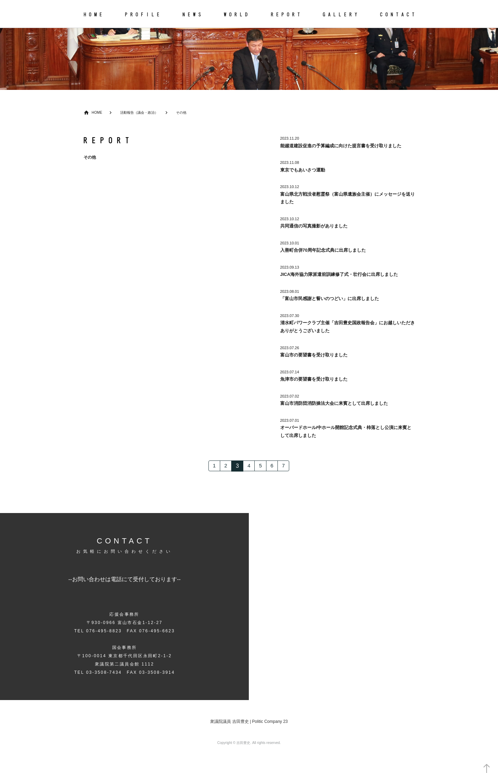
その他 (186, 112)
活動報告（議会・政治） (142, 112)
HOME (97, 112)
